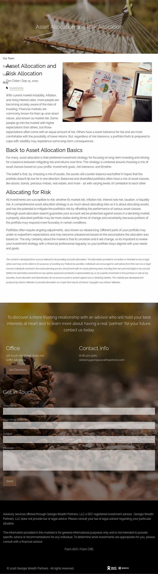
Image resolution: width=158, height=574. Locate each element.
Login (6, 74)
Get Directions (18, 369)
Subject (20, 433)
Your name (22, 405)
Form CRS (86, 549)
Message (21, 448)
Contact (7, 66)
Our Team (8, 58)
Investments (16, 87)
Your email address (27, 419)
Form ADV (71, 549)
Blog (5, 82)
